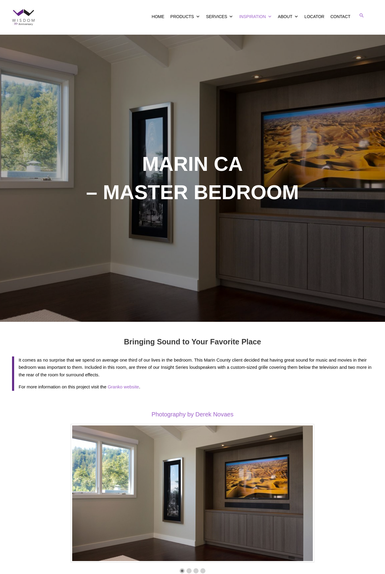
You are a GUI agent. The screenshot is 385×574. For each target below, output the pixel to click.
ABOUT (288, 17)
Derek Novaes (214, 414)
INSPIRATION (255, 17)
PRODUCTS (185, 17)
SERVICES (219, 17)
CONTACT (340, 16)
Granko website (123, 386)
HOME (158, 16)
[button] (361, 15)
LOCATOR (314, 16)
